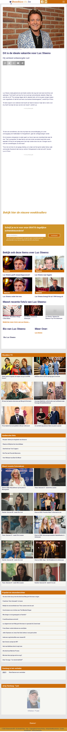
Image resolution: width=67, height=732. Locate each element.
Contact (33, 723)
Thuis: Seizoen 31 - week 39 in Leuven (13, 535)
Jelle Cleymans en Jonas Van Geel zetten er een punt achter (20, 632)
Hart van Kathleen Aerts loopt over (12, 646)
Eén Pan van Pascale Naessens (12, 453)
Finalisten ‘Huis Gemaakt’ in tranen (13, 601)
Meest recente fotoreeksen (13, 466)
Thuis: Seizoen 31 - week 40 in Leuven (45, 487)
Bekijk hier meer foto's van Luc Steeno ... (16, 322)
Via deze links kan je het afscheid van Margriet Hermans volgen (21, 596)
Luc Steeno (38, 333)
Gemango (39, 730)
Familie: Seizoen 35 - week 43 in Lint (12, 512)
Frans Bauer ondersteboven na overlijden (14, 628)
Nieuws (7, 271)
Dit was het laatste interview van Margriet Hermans (16, 401)
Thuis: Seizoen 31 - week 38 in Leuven (13, 583)
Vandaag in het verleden (11, 668)
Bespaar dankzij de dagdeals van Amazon (15, 439)
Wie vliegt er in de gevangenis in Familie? (14, 614)
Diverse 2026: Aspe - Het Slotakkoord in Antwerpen (49, 560)
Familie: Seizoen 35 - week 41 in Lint (45, 583)
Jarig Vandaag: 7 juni (10, 686)
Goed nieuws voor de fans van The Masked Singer (17, 610)
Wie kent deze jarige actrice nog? (12, 655)
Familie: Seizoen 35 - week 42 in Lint (12, 560)
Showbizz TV (7, 355)
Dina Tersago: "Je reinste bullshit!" (13, 660)
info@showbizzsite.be (52, 728)
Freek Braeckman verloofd (10, 619)
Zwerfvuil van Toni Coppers (10, 448)
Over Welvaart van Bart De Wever (12, 457)
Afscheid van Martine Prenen (11, 651)
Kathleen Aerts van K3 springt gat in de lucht (47, 376)
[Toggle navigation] (63, 1)
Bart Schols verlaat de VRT (10, 642)
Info (27, 728)
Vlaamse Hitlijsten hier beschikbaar (13, 444)
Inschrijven (54, 235)
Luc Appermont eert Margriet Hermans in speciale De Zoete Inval (21, 623)
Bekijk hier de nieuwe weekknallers (24, 212)
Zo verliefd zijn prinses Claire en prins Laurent (48, 426)
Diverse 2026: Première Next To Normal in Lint (48, 512)
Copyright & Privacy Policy (37, 728)
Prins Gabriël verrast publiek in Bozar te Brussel (16, 426)
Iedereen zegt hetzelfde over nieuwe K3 (14, 637)
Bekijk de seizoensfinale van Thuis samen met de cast (18, 605)
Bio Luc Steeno (9, 337)
